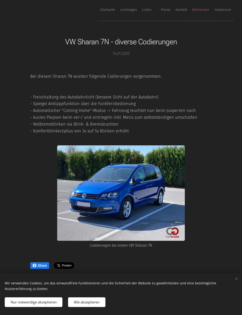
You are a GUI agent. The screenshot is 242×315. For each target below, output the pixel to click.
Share (40, 265)
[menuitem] (175, 9)
